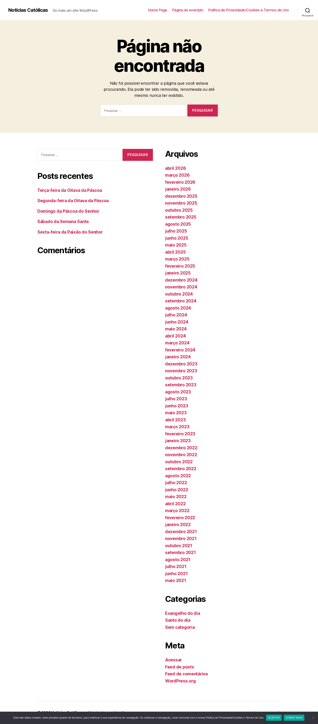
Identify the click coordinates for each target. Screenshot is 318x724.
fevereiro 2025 (180, 266)
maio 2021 (175, 580)
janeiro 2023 (178, 440)
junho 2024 (176, 322)
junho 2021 (176, 573)
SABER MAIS (294, 717)
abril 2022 (175, 503)
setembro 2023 (180, 384)
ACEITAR (274, 717)
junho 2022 (176, 489)
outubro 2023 (179, 377)
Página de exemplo (187, 10)
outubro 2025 (179, 210)
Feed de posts (179, 667)
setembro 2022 (180, 468)
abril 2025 (175, 252)
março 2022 (177, 510)
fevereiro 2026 (180, 182)
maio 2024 (176, 328)
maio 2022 (176, 496)
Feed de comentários (186, 673)
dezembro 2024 (181, 280)
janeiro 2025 (178, 273)
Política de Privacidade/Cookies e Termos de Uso (248, 10)
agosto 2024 (178, 308)
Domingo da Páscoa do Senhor (68, 211)
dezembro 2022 (181, 447)
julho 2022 (176, 482)
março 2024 (177, 342)
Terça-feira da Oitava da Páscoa (69, 190)
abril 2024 (175, 336)
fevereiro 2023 (180, 433)
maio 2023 (176, 412)
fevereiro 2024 (180, 349)
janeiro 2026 (178, 189)
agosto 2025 (178, 224)
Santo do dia (177, 620)
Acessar (173, 659)
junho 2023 (176, 405)
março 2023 (177, 426)
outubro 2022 (179, 461)
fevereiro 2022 (180, 517)
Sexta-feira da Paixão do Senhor (70, 232)
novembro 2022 (181, 454)
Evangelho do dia (182, 613)
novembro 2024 (181, 286)
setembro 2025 (180, 217)
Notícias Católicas (28, 10)
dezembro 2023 (181, 363)
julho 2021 (175, 566)
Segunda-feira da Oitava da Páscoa (73, 200)
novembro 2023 (181, 370)
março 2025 (177, 259)
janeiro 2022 (178, 524)
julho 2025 (176, 231)
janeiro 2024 (178, 356)
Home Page (157, 10)
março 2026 (177, 175)
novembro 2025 (181, 203)
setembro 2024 (181, 300)
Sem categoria (180, 627)
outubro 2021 (178, 545)
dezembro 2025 (181, 196)
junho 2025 (176, 238)
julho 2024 (176, 314)
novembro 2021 (181, 538)
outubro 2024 (179, 294)
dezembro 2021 (181, 531)
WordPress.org (180, 680)
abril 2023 (175, 419)
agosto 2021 (177, 559)
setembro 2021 (180, 552)
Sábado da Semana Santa (63, 221)
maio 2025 (176, 245)
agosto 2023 (178, 391)
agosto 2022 (178, 475)
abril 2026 (175, 168)
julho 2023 (176, 398)
